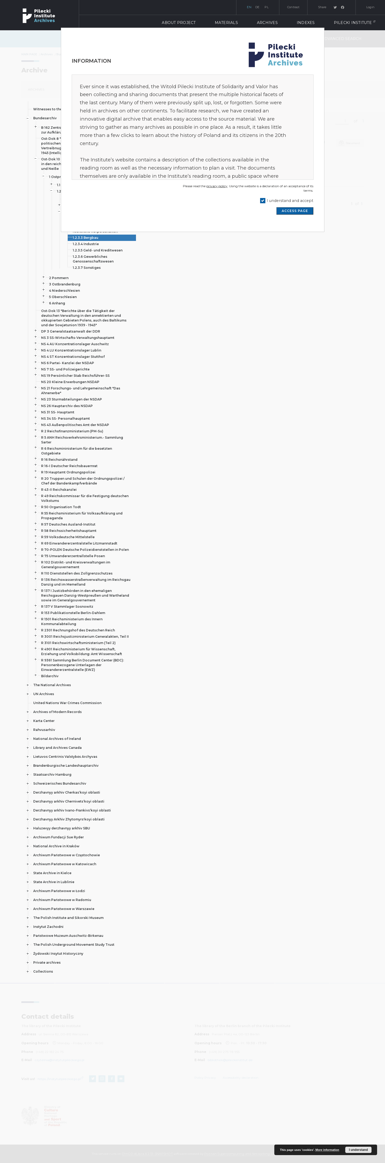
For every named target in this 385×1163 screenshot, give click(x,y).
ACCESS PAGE (295, 211)
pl (267, 7)
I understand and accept (290, 200)
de (257, 7)
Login (370, 7)
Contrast (293, 7)
